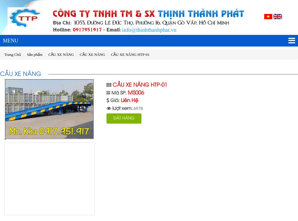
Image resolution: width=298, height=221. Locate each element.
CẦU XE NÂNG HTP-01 (130, 54)
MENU (149, 41)
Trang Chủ (12, 54)
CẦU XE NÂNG (61, 54)
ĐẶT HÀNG (123, 118)
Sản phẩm (34, 54)
